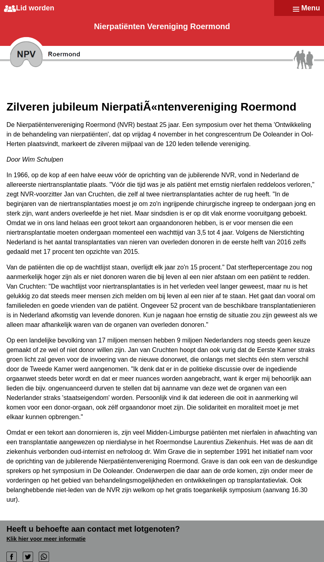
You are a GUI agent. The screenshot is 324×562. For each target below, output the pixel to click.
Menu (310, 8)
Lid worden (35, 8)
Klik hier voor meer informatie (45, 539)
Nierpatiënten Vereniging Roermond (162, 26)
